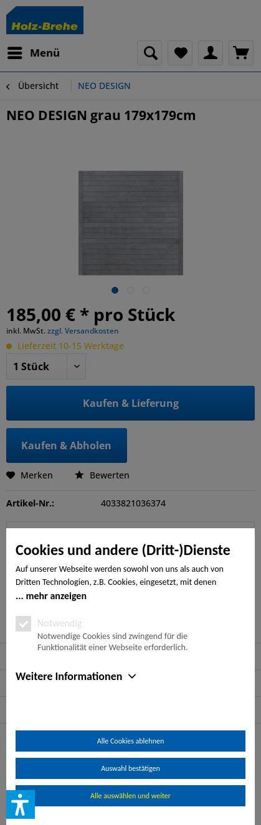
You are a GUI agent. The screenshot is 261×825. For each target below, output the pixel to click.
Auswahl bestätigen (130, 768)
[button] (20, 804)
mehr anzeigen (56, 596)
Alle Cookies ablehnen (130, 741)
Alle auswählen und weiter (130, 795)
